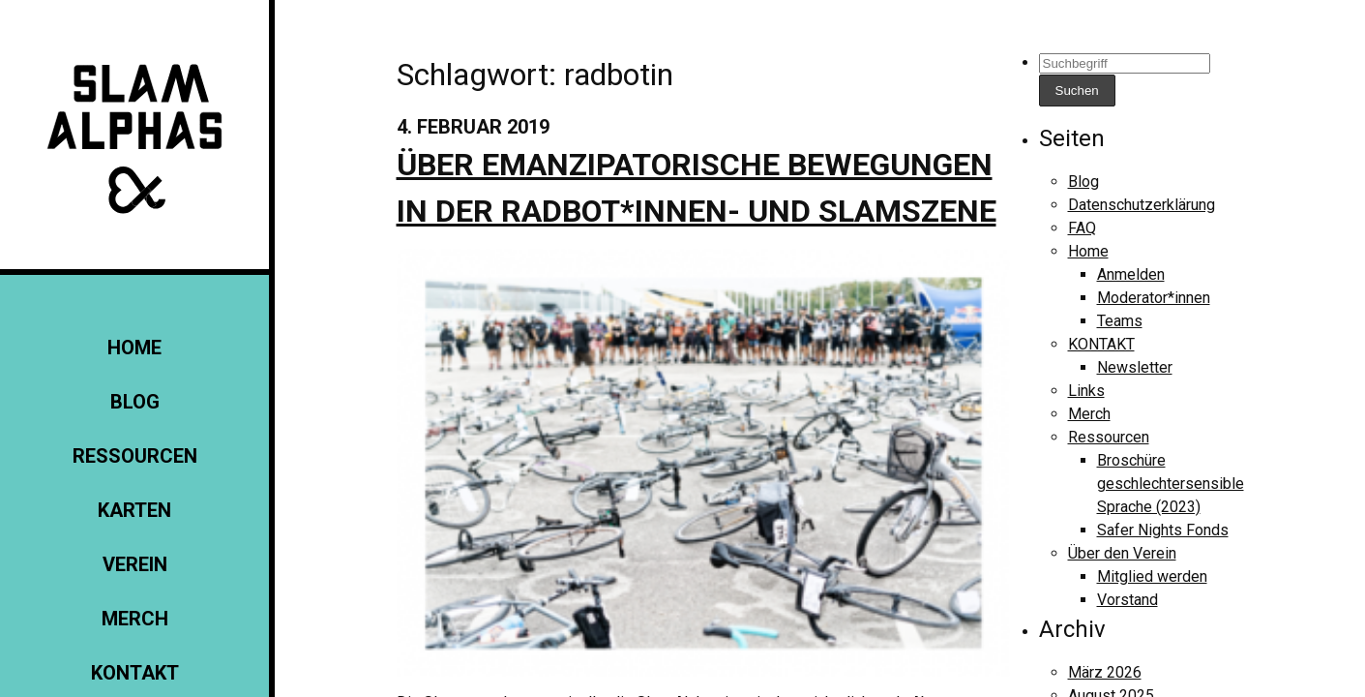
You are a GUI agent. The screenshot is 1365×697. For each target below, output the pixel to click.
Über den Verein (1122, 553)
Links (1086, 390)
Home (134, 347)
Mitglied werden (1152, 576)
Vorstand (1127, 600)
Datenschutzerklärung (1141, 205)
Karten (134, 510)
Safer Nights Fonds (1163, 530)
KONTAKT (135, 672)
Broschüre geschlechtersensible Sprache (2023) (1170, 483)
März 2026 (1105, 672)
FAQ (1082, 228)
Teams (1119, 321)
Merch (135, 618)
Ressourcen (135, 456)
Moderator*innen (1153, 297)
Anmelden (1131, 274)
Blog (135, 401)
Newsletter (1134, 367)
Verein (135, 564)
